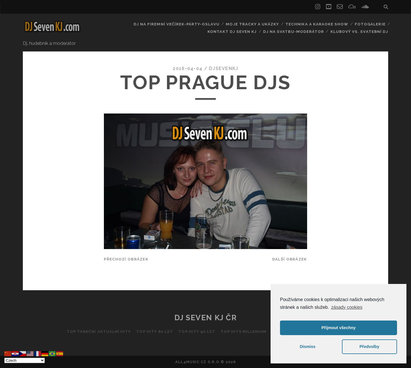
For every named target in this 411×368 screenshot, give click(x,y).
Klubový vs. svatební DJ (359, 31)
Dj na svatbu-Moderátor (295, 31)
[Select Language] (24, 360)
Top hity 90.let (196, 331)
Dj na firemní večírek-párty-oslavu (177, 24)
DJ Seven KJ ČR (205, 317)
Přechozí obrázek (126, 259)
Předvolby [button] (369, 346)
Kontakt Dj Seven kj (234, 31)
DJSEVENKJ (224, 68)
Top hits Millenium (244, 331)
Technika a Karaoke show (317, 24)
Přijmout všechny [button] (338, 327)
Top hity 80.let (154, 331)
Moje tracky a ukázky (253, 24)
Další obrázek (289, 259)
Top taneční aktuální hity (98, 331)
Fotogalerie (370, 24)
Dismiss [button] (307, 346)
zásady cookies (346, 307)
